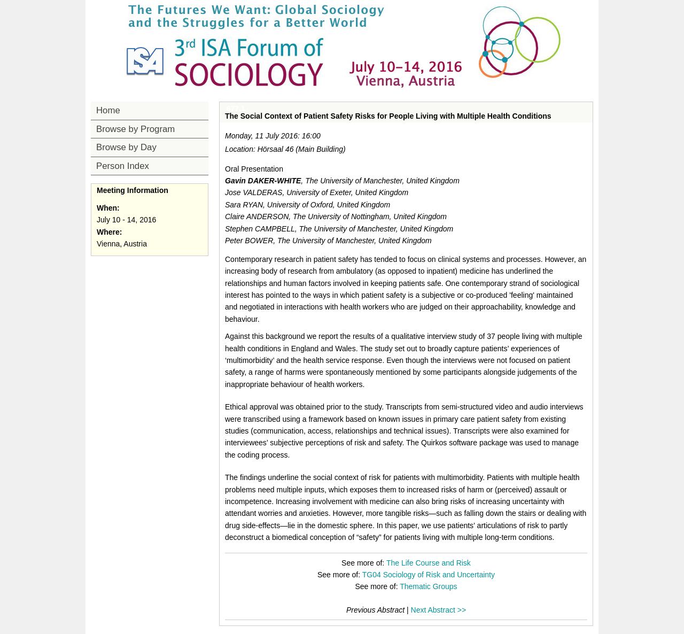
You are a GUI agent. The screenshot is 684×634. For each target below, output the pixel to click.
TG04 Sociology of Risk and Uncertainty (428, 574)
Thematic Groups (428, 586)
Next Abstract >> (439, 610)
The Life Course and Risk (428, 563)
